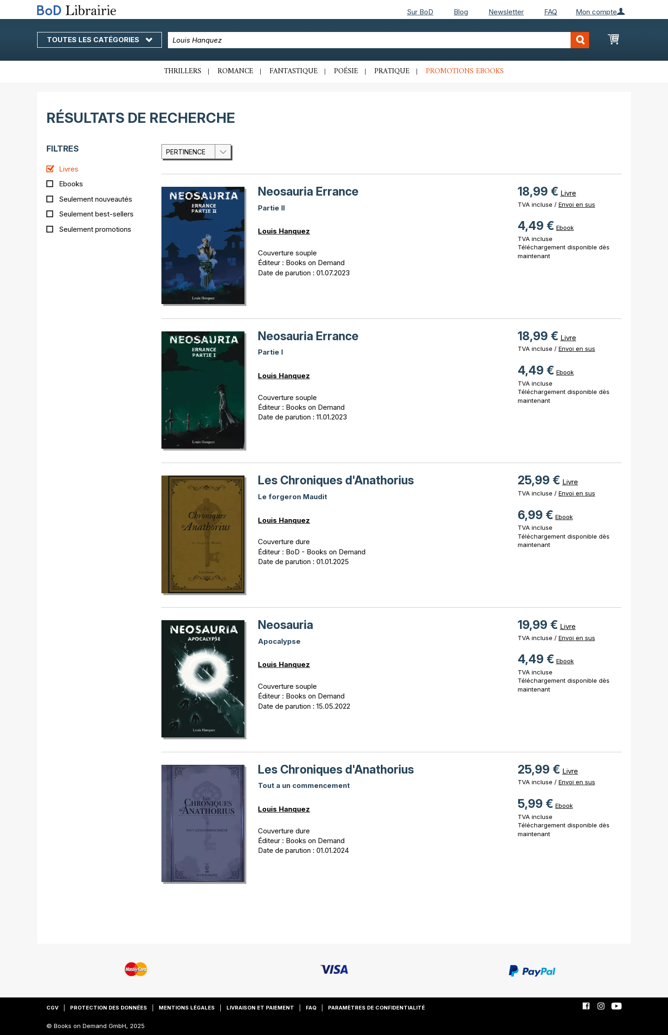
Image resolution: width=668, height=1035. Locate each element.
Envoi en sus (577, 204)
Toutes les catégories (99, 39)
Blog (461, 11)
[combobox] (379, 40)
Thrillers (182, 71)
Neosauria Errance (308, 191)
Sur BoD (420, 11)
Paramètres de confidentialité (376, 1007)
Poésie (346, 71)
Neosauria (285, 625)
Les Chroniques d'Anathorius (336, 480)
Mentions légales (187, 1007)
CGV (52, 1007)
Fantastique (294, 71)
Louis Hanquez (284, 231)
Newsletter (506, 11)
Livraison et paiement (260, 1007)
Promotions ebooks (465, 71)
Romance (235, 71)
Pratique (392, 71)
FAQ (550, 11)
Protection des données (108, 1007)
